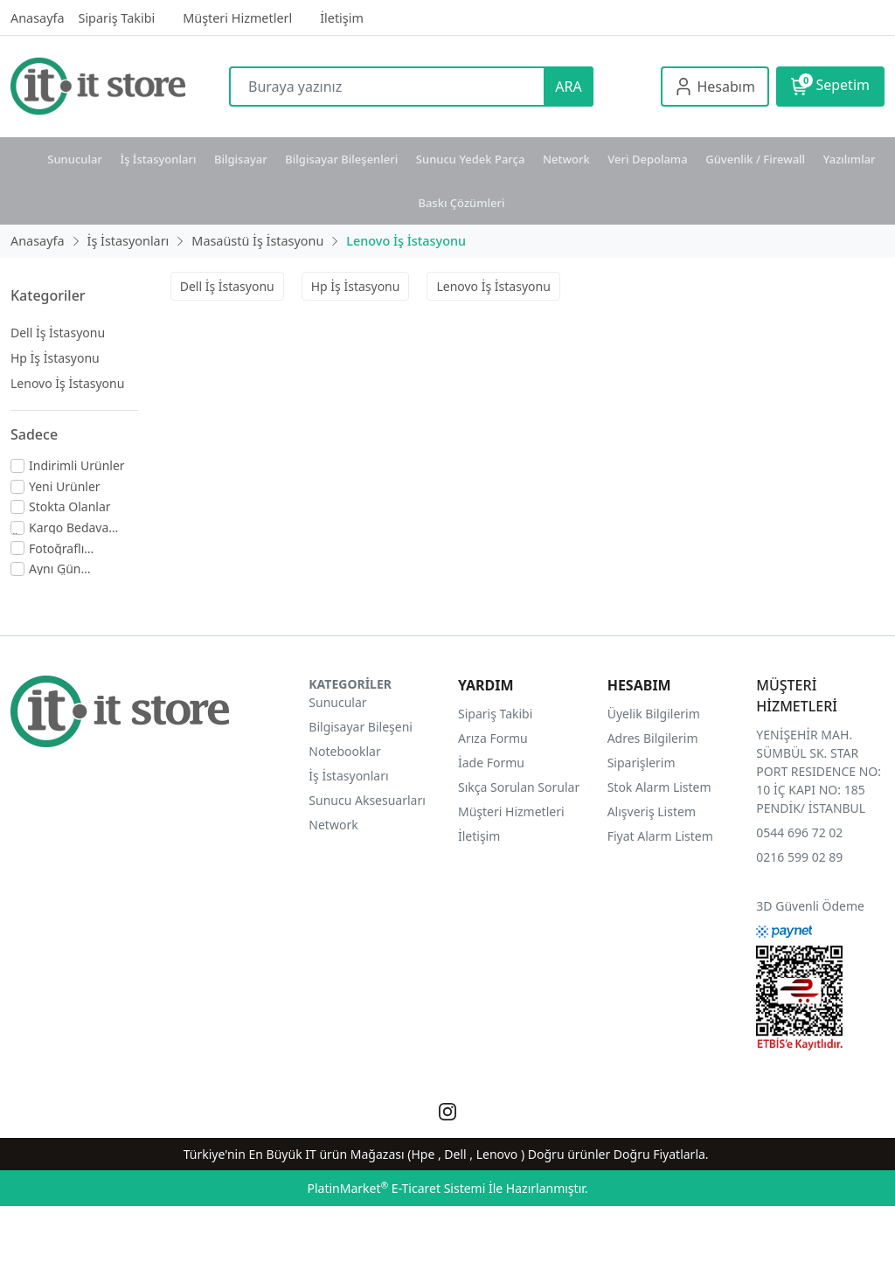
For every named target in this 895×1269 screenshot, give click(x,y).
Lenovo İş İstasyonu (67, 383)
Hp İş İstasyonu (55, 358)
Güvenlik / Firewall (755, 159)
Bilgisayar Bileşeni (361, 726)
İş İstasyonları (159, 159)
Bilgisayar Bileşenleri (341, 159)
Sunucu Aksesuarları (367, 800)
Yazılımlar (849, 159)
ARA (568, 86)
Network (566, 159)
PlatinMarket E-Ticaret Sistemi (396, 1188)
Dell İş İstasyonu (57, 332)
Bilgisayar (240, 159)
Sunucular (74, 159)
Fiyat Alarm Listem (660, 836)
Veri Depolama (647, 159)
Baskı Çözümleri (461, 203)
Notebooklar (344, 751)
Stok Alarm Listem (659, 787)
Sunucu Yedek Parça (470, 159)
